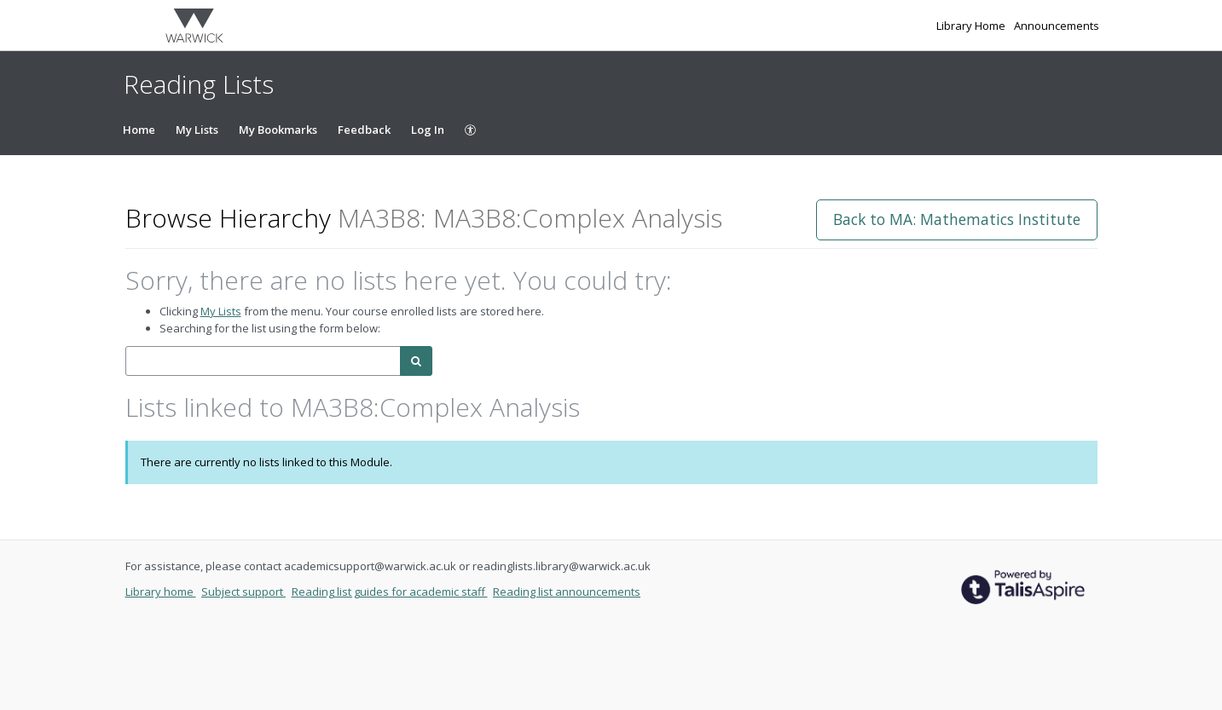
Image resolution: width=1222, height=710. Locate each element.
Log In (427, 129)
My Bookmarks (278, 129)
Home (139, 129)
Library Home (972, 25)
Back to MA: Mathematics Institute (956, 219)
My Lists (197, 129)
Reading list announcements (566, 591)
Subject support (243, 591)
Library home (160, 591)
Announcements (1056, 25)
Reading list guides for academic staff (390, 591)
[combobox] (263, 361)
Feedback (364, 129)
